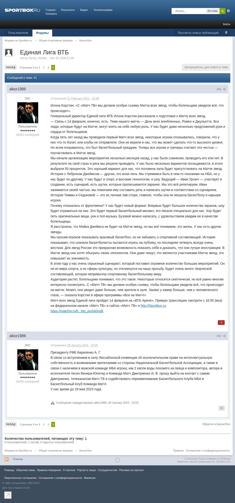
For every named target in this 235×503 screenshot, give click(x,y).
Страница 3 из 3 (30, 67)
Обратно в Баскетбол (216, 424)
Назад (10, 67)
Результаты (68, 9)
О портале (69, 470)
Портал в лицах (86, 470)
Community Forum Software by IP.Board (207, 458)
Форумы (42, 33)
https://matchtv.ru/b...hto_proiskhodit (77, 311)
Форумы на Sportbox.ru (18, 450)
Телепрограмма (103, 9)
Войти (226, 24)
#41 (221, 89)
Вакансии (89, 477)
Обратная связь (25, 470)
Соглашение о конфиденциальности (208, 450)
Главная (50, 9)
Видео (84, 9)
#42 (221, 336)
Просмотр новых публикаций (198, 33)
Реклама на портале (131, 470)
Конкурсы (51, 13)
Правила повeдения (49, 470)
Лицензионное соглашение (20, 477)
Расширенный (228, 11)
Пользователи (18, 33)
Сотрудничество (107, 470)
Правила (178, 450)
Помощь (18, 459)
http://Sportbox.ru (153, 305)
